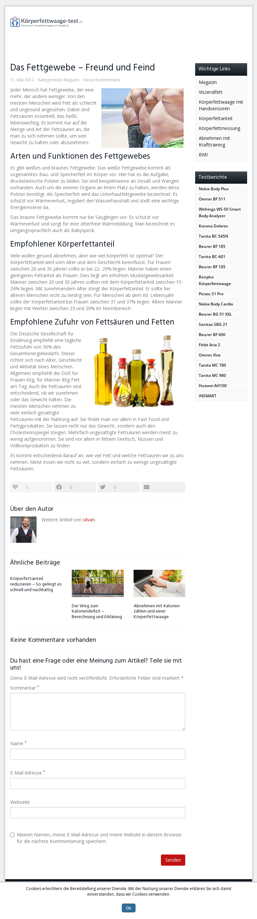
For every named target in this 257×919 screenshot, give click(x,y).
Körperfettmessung (219, 128)
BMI (203, 154)
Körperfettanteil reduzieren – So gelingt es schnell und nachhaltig (36, 584)
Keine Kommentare (102, 80)
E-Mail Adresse (27, 773)
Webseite (20, 802)
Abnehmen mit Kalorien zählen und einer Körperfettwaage (157, 611)
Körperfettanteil (215, 118)
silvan (89, 519)
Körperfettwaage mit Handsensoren (221, 105)
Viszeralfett (210, 92)
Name (18, 743)
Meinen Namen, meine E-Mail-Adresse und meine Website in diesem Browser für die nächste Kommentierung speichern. (96, 837)
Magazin (71, 80)
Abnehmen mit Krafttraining (214, 141)
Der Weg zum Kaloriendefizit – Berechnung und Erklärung (97, 611)
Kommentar (24, 688)
